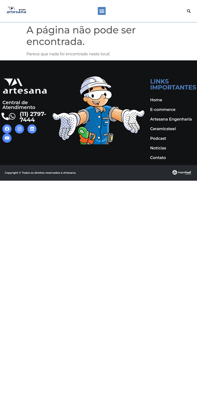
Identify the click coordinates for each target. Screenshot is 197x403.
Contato (158, 157)
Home (156, 100)
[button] (102, 11)
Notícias (158, 148)
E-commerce (163, 109)
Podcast (158, 138)
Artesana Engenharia (171, 119)
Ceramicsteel (163, 129)
